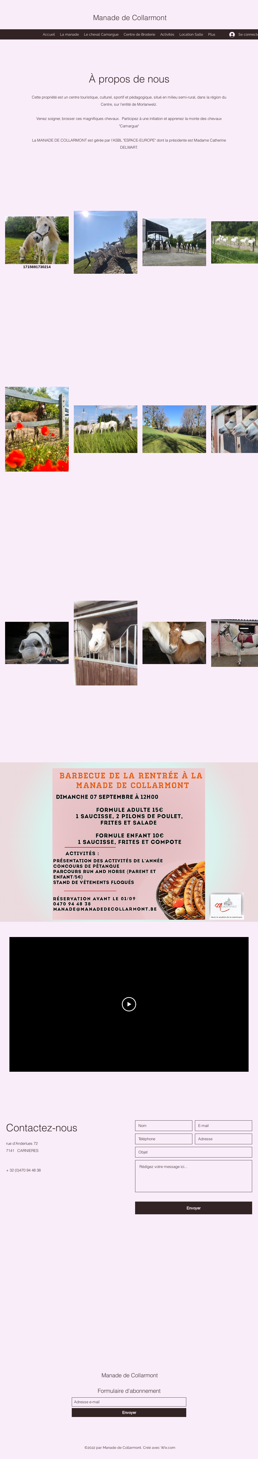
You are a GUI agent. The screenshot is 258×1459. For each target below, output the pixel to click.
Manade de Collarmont (130, 17)
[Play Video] (129, 1004)
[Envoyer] (193, 1208)
